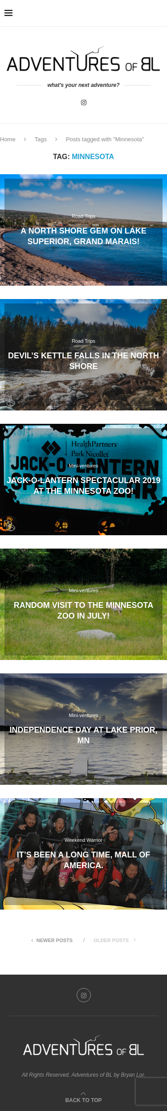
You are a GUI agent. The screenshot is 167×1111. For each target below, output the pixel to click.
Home (8, 139)
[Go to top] (83, 1099)
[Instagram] (83, 102)
